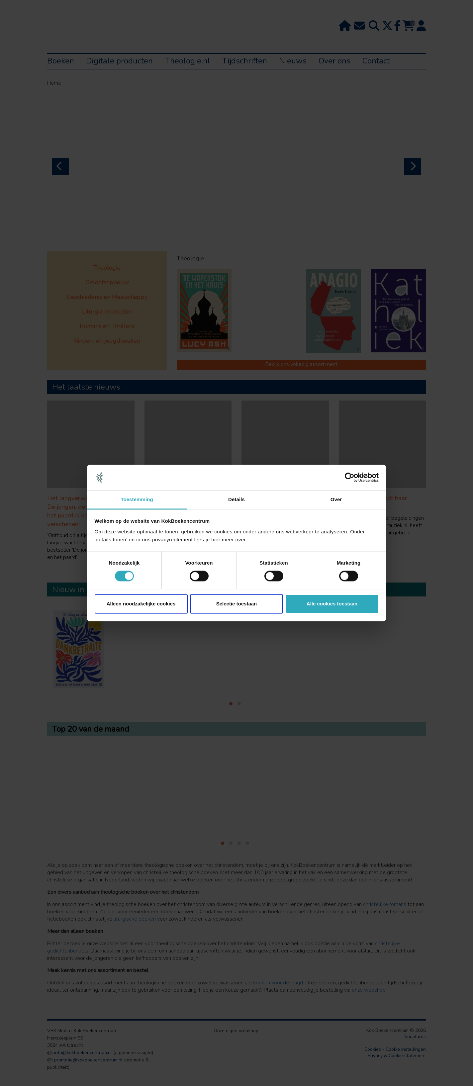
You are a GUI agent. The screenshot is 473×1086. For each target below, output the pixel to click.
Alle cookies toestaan (332, 603)
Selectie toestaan (236, 603)
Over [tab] (336, 499)
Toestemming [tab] (137, 499)
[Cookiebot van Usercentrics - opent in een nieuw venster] (350, 478)
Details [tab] (236, 499)
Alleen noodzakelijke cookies (141, 603)
